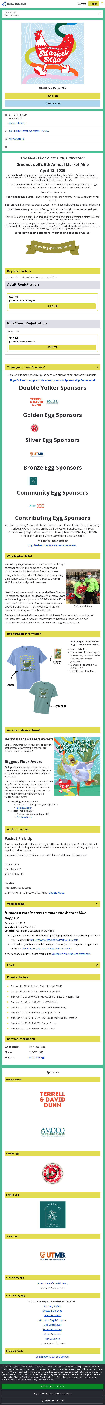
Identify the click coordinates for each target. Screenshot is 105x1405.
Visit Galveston (52, 1338)
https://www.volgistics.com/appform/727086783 (47, 948)
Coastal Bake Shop (52, 1310)
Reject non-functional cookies (52, 1393)
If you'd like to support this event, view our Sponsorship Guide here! (52, 380)
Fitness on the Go (52, 1315)
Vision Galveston (52, 1334)
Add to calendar (18, 122)
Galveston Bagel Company (52, 1320)
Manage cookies (52, 1400)
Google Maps (56, 892)
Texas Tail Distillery (52, 1329)
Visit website (36, 1057)
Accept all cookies (52, 1386)
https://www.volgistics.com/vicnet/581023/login (54, 939)
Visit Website (16, 138)
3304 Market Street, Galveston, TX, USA (29, 130)
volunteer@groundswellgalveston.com (71, 953)
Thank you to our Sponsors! (26, 367)
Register (52, 95)
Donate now (52, 103)
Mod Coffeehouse (52, 1324)
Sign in (93, 3)
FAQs (10, 964)
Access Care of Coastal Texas (52, 1283)
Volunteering (16, 903)
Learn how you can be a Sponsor (52, 1356)
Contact (82, 3)
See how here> (24, 807)
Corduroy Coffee (52, 1306)
